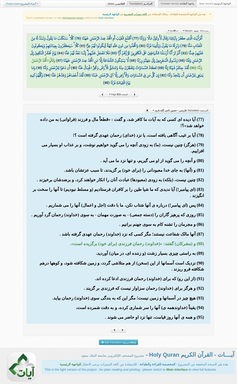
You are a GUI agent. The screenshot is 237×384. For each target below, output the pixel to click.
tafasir (116, 3)
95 (106, 83)
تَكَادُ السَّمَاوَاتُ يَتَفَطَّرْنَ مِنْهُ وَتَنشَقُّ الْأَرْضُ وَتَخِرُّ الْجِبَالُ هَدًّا (117, 68)
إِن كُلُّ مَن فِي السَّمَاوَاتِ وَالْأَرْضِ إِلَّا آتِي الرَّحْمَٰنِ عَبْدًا (125, 75)
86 (132, 60)
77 (135, 38)
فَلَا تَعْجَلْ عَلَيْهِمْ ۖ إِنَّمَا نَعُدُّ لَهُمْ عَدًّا (87, 53)
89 (160, 68)
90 (74, 68)
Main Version (215, 3)
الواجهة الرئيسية (111, 14)
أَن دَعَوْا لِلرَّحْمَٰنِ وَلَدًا (56, 68)
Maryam (195, 30)
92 (163, 75)
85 (181, 60)
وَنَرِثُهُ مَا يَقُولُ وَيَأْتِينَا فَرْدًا (162, 46)
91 (39, 68)
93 (87, 75)
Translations (140, 3)
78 (78, 38)
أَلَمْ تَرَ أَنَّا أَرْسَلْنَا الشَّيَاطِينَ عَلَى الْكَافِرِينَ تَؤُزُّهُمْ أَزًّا (149, 53)
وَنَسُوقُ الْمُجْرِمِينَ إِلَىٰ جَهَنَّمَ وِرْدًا (157, 60)
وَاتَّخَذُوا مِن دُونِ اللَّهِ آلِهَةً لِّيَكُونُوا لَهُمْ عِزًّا (112, 46)
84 (60, 53)
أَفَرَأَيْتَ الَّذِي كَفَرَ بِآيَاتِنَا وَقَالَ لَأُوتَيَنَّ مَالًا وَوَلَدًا (170, 38)
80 (142, 46)
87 (59, 60)
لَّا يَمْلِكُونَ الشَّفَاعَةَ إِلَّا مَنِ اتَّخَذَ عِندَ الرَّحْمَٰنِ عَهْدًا (96, 60)
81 (82, 46)
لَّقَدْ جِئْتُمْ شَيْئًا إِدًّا (177, 68)
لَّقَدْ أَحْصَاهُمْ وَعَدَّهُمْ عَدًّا (67, 75)
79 (183, 46)
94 (47, 75)
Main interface (106, 18)
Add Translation (118, 342)
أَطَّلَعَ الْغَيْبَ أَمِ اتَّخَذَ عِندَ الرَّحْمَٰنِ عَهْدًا (106, 38)
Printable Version (177, 3)
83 (113, 53)
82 (184, 53)
